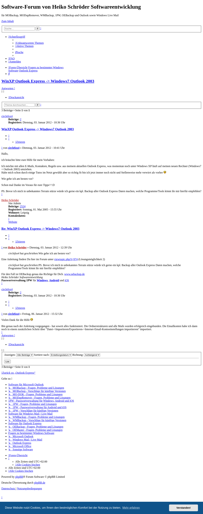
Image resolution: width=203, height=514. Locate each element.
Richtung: (86, 354)
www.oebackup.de (74, 274)
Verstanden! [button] (183, 507)
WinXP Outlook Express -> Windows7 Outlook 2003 (47, 81)
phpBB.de (39, 482)
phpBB (19, 476)
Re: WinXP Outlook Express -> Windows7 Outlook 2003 (40, 228)
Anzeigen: (18, 354)
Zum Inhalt (7, 21)
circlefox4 (7, 116)
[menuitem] (29, 42)
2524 (22, 206)
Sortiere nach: (53, 354)
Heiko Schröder (10, 200)
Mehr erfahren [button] (131, 507)
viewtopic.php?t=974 (66, 259)
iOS (67, 280)
